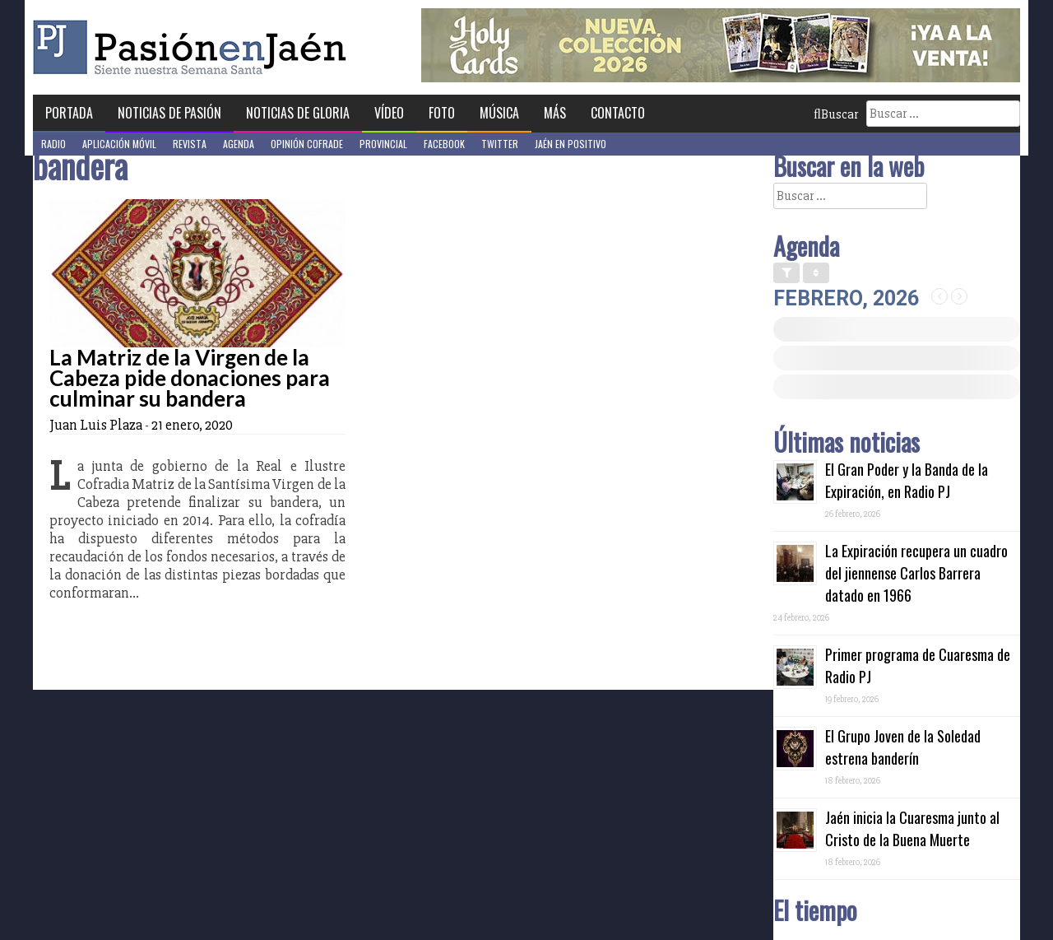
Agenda (238, 144)
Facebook (444, 144)
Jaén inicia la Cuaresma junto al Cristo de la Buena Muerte (912, 828)
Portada (69, 113)
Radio (53, 144)
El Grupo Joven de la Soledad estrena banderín (903, 747)
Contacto (618, 113)
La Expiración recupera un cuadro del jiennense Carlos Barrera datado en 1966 (916, 573)
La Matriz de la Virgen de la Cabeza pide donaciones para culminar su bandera (189, 378)
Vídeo (389, 113)
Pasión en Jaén (194, 47)
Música (499, 113)
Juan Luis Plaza (95, 425)
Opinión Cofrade (307, 144)
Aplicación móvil (119, 144)
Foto (442, 113)
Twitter (499, 144)
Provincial (383, 144)
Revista (189, 144)
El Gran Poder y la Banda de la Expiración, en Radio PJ (906, 480)
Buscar (836, 114)
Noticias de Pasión (169, 113)
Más (555, 113)
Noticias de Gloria (298, 113)
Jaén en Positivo (570, 144)
